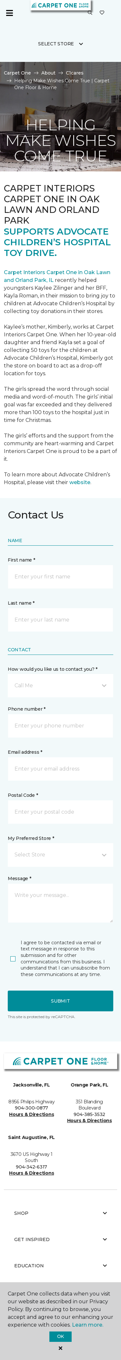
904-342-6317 (31, 1167)
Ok (60, 1336)
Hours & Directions (31, 1114)
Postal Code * (23, 795)
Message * (19, 878)
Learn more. (87, 1325)
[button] (90, 13)
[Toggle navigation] (9, 13)
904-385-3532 (89, 1114)
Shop (60, 1213)
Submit (60, 1001)
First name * (21, 560)
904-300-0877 (31, 1108)
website (79, 482)
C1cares (75, 73)
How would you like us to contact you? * (52, 669)
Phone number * (26, 709)
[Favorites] (102, 13)
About (48, 73)
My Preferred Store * (31, 838)
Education (60, 1266)
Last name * (21, 603)
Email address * (25, 752)
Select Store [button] (56, 44)
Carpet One (17, 73)
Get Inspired (60, 1239)
